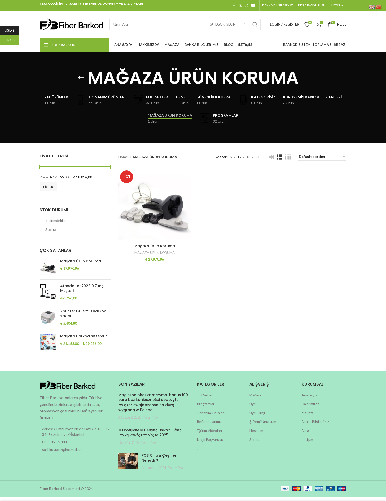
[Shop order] (322, 161)
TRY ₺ (12, 40)
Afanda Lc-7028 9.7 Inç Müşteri (82, 293)
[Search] (185, 24)
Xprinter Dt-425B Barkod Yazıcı (83, 318)
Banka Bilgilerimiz (315, 426)
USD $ (12, 30)
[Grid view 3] (279, 161)
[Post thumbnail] (128, 465)
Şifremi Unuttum (262, 426)
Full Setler (205, 399)
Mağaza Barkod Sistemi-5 (84, 340)
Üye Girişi (257, 417)
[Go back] (81, 78)
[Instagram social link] (246, 5)
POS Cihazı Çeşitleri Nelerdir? (159, 462)
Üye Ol (254, 408)
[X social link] (240, 5)
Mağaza (255, 399)
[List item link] (75, 446)
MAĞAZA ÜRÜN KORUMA (154, 257)
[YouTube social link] (253, 5)
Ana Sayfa (310, 399)
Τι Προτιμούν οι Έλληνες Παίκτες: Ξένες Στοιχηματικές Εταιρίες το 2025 (149, 437)
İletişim (307, 443)
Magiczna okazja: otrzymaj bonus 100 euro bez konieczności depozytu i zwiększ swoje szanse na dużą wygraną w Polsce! (153, 406)
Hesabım (256, 435)
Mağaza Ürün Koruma (80, 265)
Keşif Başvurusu (210, 443)
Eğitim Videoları (209, 435)
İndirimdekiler (56, 225)
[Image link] (68, 389)
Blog (305, 435)
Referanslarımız (209, 426)
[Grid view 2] (271, 161)
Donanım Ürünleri (211, 417)
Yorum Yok (151, 422)
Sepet (254, 443)
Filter (48, 191)
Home (123, 161)
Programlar (205, 408)
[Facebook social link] (234, 5)
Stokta (50, 234)
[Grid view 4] (288, 161)
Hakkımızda (310, 408)
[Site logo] (72, 24)
